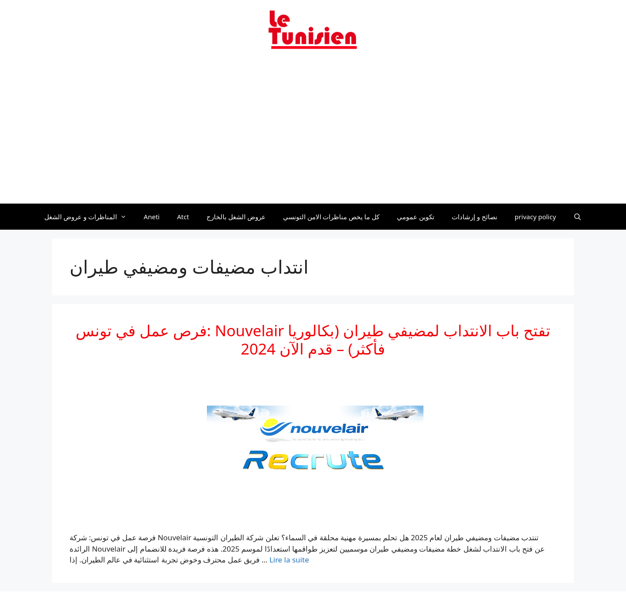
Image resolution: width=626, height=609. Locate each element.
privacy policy (535, 216)
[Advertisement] (313, 132)
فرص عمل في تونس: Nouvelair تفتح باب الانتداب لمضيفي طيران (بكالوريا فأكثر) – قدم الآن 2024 (313, 339)
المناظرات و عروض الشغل (89, 217)
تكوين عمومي (415, 216)
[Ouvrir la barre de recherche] (577, 217)
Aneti (152, 216)
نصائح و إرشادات (474, 216)
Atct (183, 216)
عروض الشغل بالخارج (236, 216)
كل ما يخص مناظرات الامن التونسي (331, 216)
